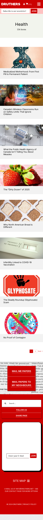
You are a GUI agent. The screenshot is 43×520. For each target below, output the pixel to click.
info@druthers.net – (25, 489)
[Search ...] (21, 403)
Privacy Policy (29, 504)
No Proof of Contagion (14, 337)
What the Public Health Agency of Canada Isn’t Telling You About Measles (19, 151)
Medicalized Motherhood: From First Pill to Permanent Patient (21, 72)
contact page (15, 491)
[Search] (5, 403)
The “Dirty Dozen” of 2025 (16, 189)
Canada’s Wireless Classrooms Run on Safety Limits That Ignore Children (20, 111)
